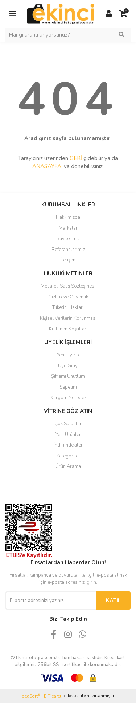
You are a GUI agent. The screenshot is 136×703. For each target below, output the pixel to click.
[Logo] (60, 13)
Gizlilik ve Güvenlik (68, 297)
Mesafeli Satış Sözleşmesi (68, 286)
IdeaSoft (30, 696)
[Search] (68, 35)
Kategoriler (68, 456)
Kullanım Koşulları (68, 329)
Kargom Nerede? (68, 397)
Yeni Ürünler (68, 434)
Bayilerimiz (68, 238)
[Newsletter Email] (50, 600)
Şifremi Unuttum (68, 376)
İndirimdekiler (68, 445)
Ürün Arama (68, 466)
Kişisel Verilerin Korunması (68, 318)
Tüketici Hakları (68, 307)
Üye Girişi (68, 366)
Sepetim (68, 387)
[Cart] (123, 14)
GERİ (76, 158)
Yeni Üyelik (68, 355)
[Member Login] (109, 13)
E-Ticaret (52, 696)
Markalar (68, 228)
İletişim (68, 260)
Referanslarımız (68, 249)
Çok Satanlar (68, 423)
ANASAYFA (46, 166)
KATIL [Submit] (113, 600)
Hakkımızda (68, 217)
